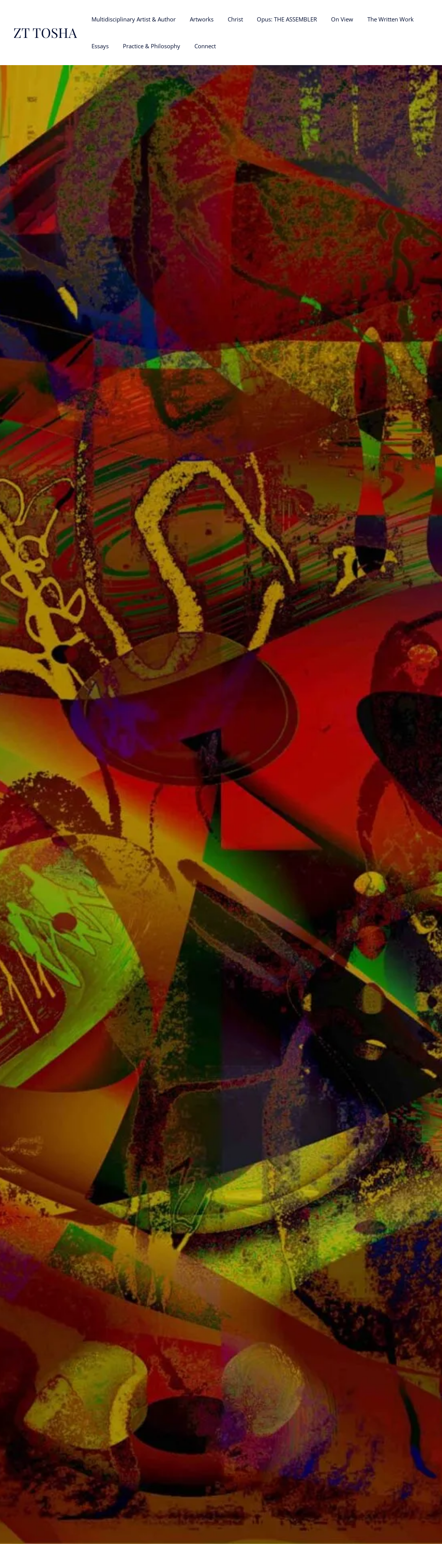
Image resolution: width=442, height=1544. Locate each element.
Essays (99, 46)
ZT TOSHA (45, 32)
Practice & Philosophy (147, 46)
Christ (228, 19)
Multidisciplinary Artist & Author (132, 19)
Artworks (198, 19)
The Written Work (376, 19)
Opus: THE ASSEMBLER (278, 19)
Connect (198, 46)
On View (331, 19)
